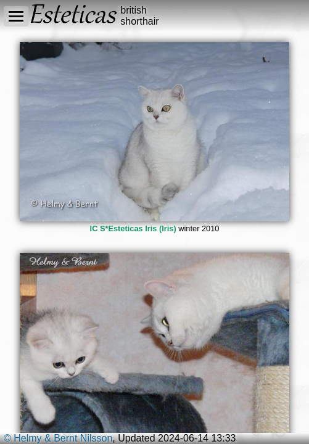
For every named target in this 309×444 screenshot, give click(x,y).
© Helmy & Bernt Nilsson (58, 438)
